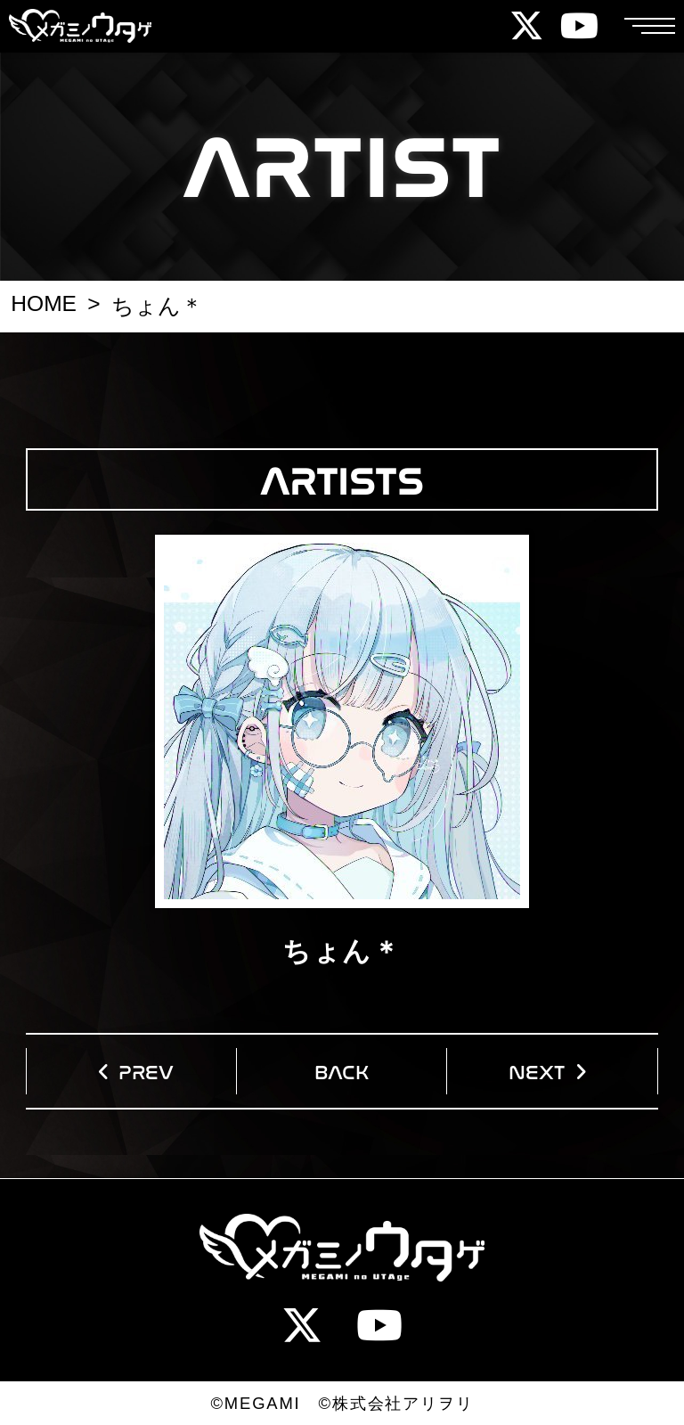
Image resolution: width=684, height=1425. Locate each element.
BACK (341, 1070)
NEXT (537, 1070)
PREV (146, 1070)
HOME (44, 303)
